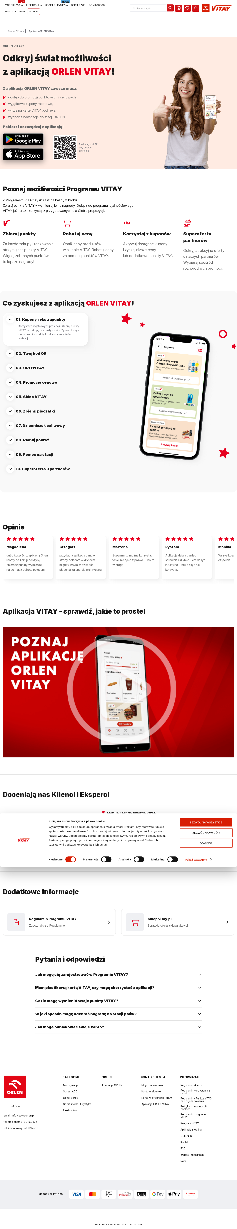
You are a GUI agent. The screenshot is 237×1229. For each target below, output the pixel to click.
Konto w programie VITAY (157, 1091)
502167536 (31, 1121)
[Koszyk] (229, 8)
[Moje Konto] (212, 8)
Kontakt (185, 1135)
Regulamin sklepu (191, 1078)
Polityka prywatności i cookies (194, 1101)
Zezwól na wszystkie (206, 1184)
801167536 (30, 1115)
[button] (186, 8)
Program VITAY (190, 1116)
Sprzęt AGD (70, 1085)
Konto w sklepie (151, 1085)
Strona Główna (16, 22)
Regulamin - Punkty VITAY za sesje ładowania (196, 1093)
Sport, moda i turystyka (77, 1097)
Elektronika (70, 1103)
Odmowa (206, 1205)
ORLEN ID (186, 1129)
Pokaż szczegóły (196, 1221)
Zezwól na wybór (206, 1195)
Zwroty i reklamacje (192, 1148)
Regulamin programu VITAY (193, 1109)
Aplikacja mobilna (191, 1123)
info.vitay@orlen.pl (23, 1109)
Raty (183, 1154)
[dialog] (204, 7)
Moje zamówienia (152, 1078)
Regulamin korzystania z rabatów (195, 1085)
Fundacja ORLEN (112, 1078)
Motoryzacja (70, 1078)
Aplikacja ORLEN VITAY (155, 1097)
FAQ (183, 1142)
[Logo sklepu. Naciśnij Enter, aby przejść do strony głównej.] (20, 8)
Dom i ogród (70, 1091)
